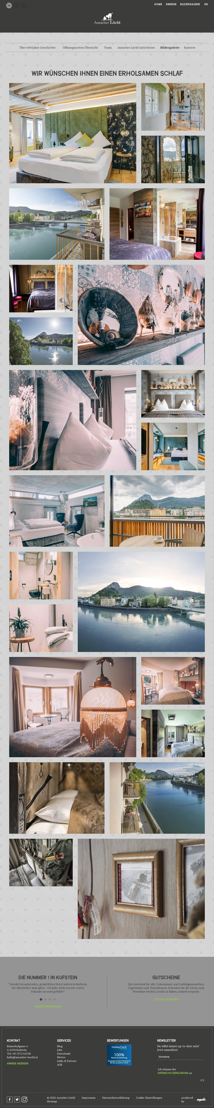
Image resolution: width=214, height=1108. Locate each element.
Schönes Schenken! (166, 999)
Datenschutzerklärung (173, 1073)
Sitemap (52, 1101)
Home (158, 4)
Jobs (59, 1050)
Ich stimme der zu (175, 1071)
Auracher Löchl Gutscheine (136, 47)
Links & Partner (67, 1061)
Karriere (189, 47)
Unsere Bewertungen (48, 1006)
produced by (193, 1099)
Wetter (61, 1057)
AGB (59, 1064)
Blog (60, 1046)
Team (108, 47)
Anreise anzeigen (17, 1063)
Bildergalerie (190, 4)
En (206, 4)
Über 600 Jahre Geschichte (38, 47)
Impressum (88, 1097)
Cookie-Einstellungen (149, 1097)
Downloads (63, 1053)
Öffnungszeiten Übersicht (80, 47)
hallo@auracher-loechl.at (22, 1057)
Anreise (171, 4)
